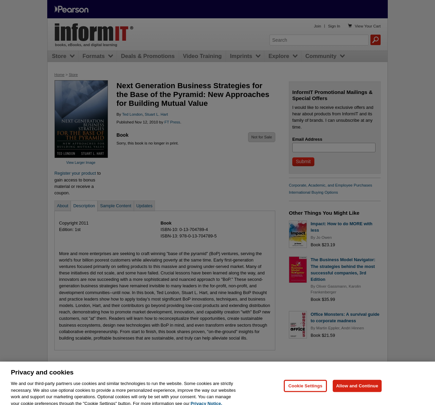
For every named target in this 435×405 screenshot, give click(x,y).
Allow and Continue (357, 393)
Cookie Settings (305, 393)
